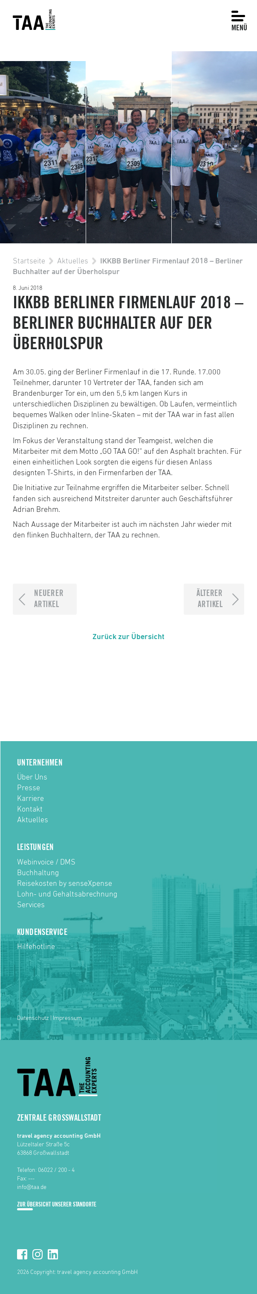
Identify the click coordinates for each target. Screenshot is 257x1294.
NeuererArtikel (49, 599)
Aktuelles (72, 261)
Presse (28, 788)
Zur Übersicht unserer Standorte (56, 1204)
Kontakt (30, 809)
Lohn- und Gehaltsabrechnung (67, 894)
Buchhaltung (38, 873)
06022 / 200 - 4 (56, 1170)
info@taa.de (31, 1187)
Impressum (67, 1018)
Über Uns (32, 777)
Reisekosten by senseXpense (64, 884)
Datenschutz (33, 1018)
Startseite (29, 261)
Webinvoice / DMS (46, 862)
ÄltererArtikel (209, 599)
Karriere (30, 799)
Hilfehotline (36, 947)
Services (31, 905)
